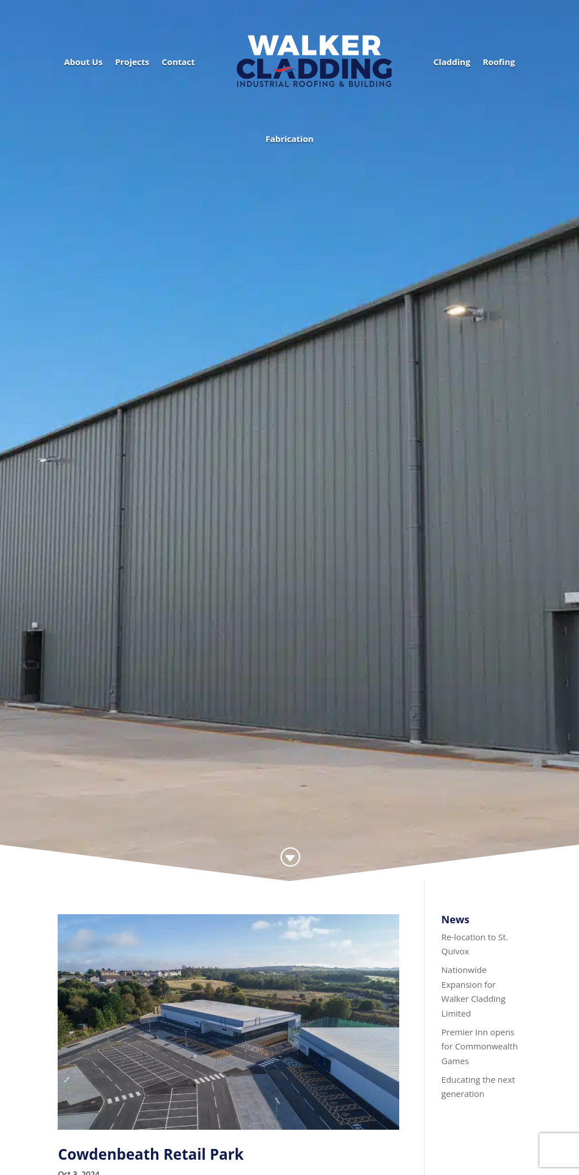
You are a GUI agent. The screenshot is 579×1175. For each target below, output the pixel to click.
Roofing (499, 61)
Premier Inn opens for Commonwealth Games (480, 1046)
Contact (178, 61)
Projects (132, 61)
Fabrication (289, 138)
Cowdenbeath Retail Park (151, 1154)
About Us (83, 61)
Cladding (452, 61)
